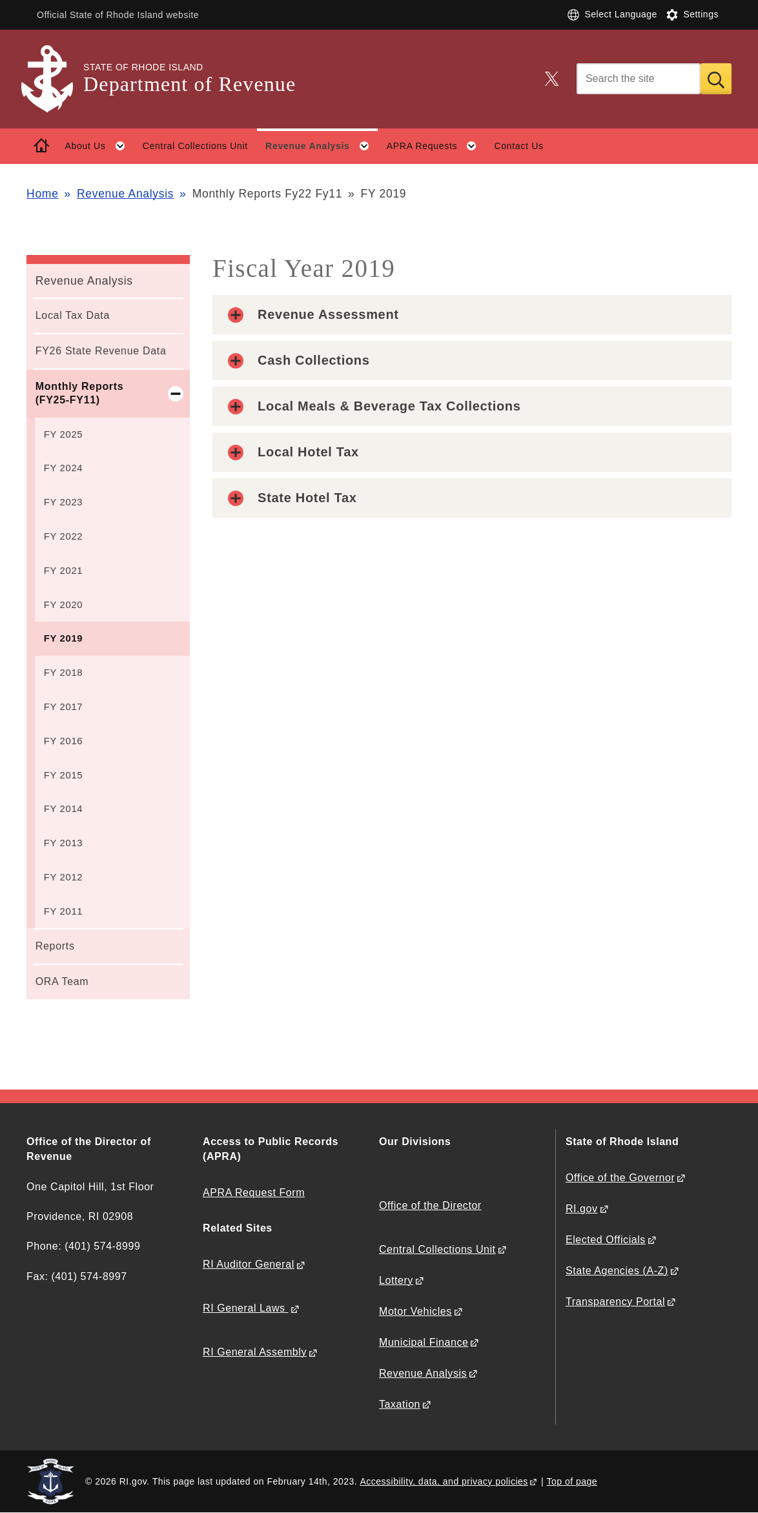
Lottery (396, 1280)
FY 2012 (63, 877)
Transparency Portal (615, 1301)
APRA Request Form (254, 1192)
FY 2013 (63, 843)
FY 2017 (63, 707)
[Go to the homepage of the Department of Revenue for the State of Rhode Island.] (54, 79)
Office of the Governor (620, 1177)
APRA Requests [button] (436, 146)
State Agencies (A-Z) (617, 1270)
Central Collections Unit (195, 146)
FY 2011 (63, 911)
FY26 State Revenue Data (101, 350)
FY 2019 (63, 638)
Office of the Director (430, 1205)
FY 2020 (63, 605)
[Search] (639, 78)
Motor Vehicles (415, 1311)
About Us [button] (99, 146)
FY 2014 (63, 809)
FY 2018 (63, 672)
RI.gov (582, 1208)
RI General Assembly (255, 1351)
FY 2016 (63, 741)
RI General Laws (246, 1308)
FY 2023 (63, 502)
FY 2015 (63, 775)
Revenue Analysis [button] (321, 146)
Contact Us (518, 146)
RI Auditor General (248, 1264)
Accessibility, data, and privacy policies (444, 1481)
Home (42, 193)
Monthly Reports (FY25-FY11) (80, 393)
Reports (55, 945)
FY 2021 (63, 570)
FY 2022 (63, 536)
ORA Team (62, 981)
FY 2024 (63, 468)
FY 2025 (63, 434)
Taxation (399, 1404)
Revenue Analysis (125, 193)
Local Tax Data (73, 315)
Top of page (571, 1481)
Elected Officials (606, 1239)
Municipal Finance (423, 1342)
